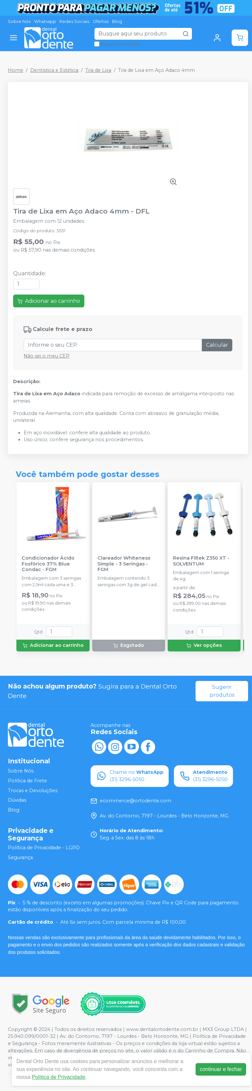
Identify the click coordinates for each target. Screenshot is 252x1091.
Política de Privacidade (58, 1077)
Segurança (20, 857)
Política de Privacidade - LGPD (44, 848)
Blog (117, 21)
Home (15, 70)
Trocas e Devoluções (32, 790)
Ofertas (101, 21)
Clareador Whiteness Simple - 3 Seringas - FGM (123, 563)
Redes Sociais (74, 21)
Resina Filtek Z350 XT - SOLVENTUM (201, 560)
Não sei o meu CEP (47, 356)
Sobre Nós (19, 21)
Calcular (217, 345)
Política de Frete (27, 781)
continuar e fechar (221, 1069)
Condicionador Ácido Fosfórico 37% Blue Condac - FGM (48, 563)
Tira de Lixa (98, 70)
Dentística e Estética (54, 70)
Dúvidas (17, 800)
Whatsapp (45, 21)
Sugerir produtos (222, 691)
